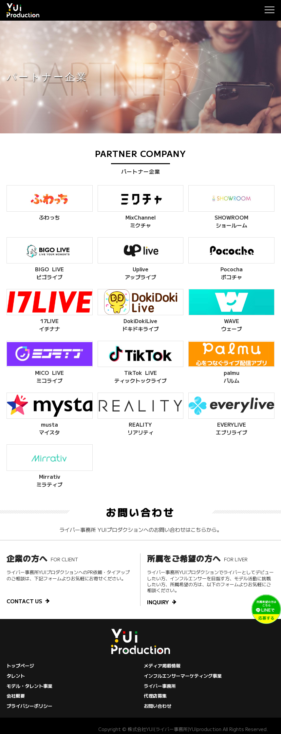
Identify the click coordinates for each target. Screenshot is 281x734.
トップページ (20, 665)
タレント (16, 675)
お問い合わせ (157, 706)
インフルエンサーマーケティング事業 (183, 675)
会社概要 (16, 695)
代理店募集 (155, 695)
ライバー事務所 (160, 686)
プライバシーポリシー (29, 706)
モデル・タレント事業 (29, 686)
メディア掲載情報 (162, 665)
